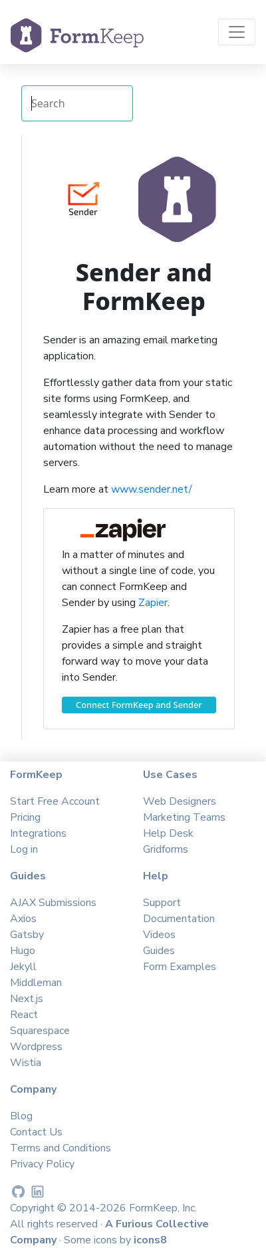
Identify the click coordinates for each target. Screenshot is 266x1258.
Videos (159, 934)
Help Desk (168, 833)
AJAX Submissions (53, 902)
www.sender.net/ (151, 489)
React (24, 1014)
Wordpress (36, 1046)
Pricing (25, 817)
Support (162, 902)
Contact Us (36, 1132)
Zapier (153, 602)
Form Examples (179, 966)
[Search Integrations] (77, 103)
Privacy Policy (42, 1164)
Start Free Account (55, 801)
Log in (24, 849)
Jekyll (23, 966)
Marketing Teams (184, 817)
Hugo (22, 950)
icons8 (150, 1240)
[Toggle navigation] (236, 32)
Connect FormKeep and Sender (139, 705)
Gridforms (165, 849)
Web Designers (179, 801)
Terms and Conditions (60, 1148)
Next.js (26, 998)
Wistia (25, 1062)
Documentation (179, 918)
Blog (21, 1116)
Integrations (38, 833)
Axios (23, 918)
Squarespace (40, 1030)
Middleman (36, 982)
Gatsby (27, 934)
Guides (159, 950)
